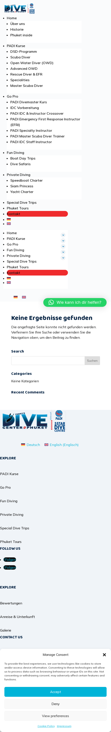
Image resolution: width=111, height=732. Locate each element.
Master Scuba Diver (26, 85)
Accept (55, 692)
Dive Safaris (20, 164)
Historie (17, 29)
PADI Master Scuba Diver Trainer (37, 136)
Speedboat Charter (26, 180)
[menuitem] (37, 219)
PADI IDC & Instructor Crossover (37, 113)
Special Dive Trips (21, 202)
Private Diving (18, 174)
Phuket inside (21, 35)
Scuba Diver (20, 57)
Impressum (64, 726)
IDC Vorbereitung (24, 107)
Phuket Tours (18, 208)
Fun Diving (15, 152)
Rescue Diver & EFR (26, 74)
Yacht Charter (21, 192)
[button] (104, 655)
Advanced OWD (24, 68)
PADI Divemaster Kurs (28, 102)
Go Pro (12, 96)
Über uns (17, 23)
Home (12, 18)
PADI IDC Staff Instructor (31, 142)
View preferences (55, 716)
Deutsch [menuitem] (33, 444)
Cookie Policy (46, 726)
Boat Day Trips (22, 158)
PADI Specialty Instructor (31, 130)
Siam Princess (21, 186)
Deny (55, 704)
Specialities (19, 80)
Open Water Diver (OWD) (31, 63)
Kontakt (13, 214)
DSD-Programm (23, 51)
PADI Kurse (16, 46)
